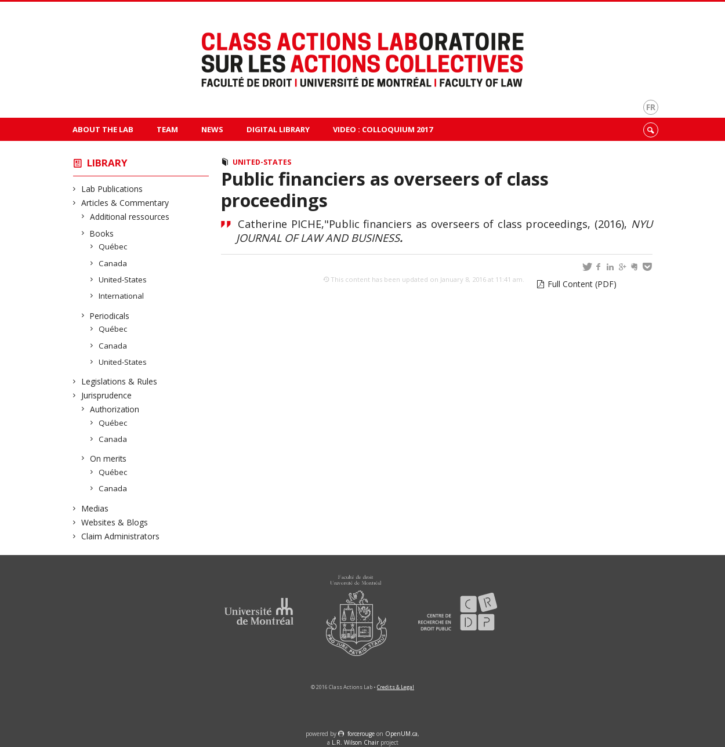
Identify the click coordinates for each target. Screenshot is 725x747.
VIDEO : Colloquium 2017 (383, 129)
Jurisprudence (107, 395)
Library (107, 162)
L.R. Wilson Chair (355, 742)
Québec (113, 246)
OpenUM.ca (401, 734)
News (212, 129)
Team (167, 129)
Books (102, 233)
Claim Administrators (121, 536)
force (361, 734)
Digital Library (278, 129)
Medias (95, 508)
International (121, 296)
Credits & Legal (395, 687)
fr (650, 107)
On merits (108, 458)
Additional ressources (129, 216)
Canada (113, 263)
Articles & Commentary (125, 202)
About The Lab (102, 129)
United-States (123, 279)
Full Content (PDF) (582, 283)
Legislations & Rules (119, 381)
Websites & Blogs (115, 522)
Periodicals (109, 315)
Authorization (114, 409)
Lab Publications (112, 188)
